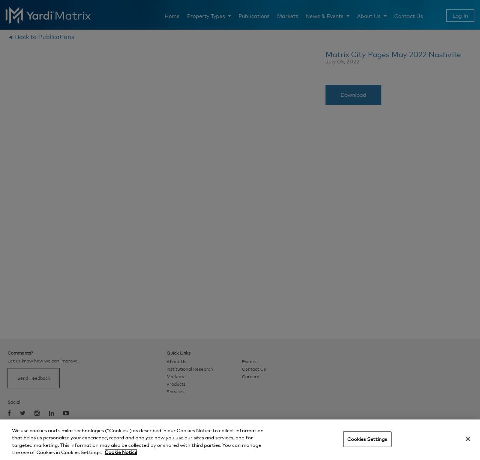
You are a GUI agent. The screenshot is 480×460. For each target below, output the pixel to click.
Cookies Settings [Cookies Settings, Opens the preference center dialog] (367, 439)
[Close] (468, 439)
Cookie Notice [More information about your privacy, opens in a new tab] (121, 452)
